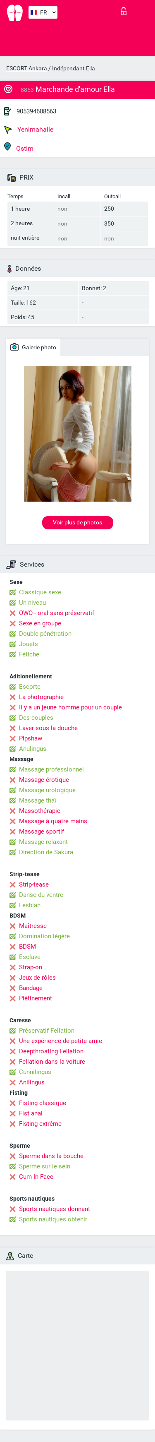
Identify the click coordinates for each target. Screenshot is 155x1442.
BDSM (27, 946)
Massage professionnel (51, 769)
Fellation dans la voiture (52, 1061)
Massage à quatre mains (53, 821)
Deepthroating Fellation (51, 1051)
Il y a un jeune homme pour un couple (70, 707)
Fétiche (29, 654)
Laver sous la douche (48, 728)
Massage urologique (47, 790)
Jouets (28, 644)
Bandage (31, 988)
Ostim (18, 147)
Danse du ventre (41, 895)
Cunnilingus (35, 1072)
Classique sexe (40, 592)
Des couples (36, 717)
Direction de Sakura (46, 852)
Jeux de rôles (37, 977)
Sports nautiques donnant (54, 1209)
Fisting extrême (40, 1123)
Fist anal (31, 1113)
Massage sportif (41, 831)
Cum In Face (36, 1176)
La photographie (41, 697)
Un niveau (32, 602)
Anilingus (32, 1082)
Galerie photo (33, 347)
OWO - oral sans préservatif (56, 613)
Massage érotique (44, 779)
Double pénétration (45, 633)
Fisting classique (42, 1103)
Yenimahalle (28, 129)
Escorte (30, 686)
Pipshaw (30, 738)
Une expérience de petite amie (60, 1041)
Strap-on (30, 967)
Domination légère (44, 936)
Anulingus (32, 748)
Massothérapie (39, 811)
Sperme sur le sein (44, 1166)
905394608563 (36, 111)
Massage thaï (37, 800)
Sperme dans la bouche (51, 1156)
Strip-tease (34, 884)
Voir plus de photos (77, 522)
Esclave (30, 957)
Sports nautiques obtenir (53, 1219)
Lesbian (30, 905)
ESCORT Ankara (26, 68)
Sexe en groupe (40, 623)
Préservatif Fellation (46, 1030)
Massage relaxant (43, 842)
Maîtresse (33, 926)
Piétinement (35, 998)
